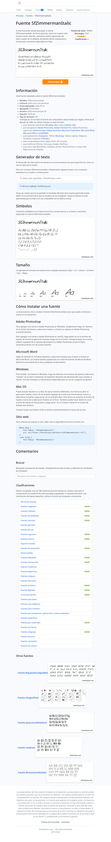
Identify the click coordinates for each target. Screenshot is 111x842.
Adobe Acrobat (39, 130)
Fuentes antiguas (28, 576)
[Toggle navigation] (19, 3)
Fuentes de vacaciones (30, 548)
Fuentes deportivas (29, 571)
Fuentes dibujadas (28, 557)
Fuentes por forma (29, 627)
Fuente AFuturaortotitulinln (56, 772)
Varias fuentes (27, 553)
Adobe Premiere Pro (62, 127)
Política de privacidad (50, 822)
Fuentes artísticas (28, 585)
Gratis (18, 10)
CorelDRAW (42, 133)
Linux (61, 125)
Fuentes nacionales (29, 641)
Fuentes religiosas (28, 632)
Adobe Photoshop (45, 127)
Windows (49, 125)
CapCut (75, 136)
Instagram (43, 136)
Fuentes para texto (29, 599)
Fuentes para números (30, 608)
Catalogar (28, 10)
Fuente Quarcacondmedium (56, 722)
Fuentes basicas (27, 539)
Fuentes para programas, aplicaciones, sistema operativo (45, 613)
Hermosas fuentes (28, 502)
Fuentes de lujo (27, 529)
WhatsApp (59, 136)
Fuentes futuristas (28, 581)
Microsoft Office (30, 133)
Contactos (65, 822)
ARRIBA (50, 10)
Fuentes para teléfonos (30, 604)
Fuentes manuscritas (29, 562)
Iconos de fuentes (28, 594)
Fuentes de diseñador (30, 515)
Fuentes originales (28, 506)
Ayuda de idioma (83, 10)
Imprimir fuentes (28, 543)
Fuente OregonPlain (52, 697)
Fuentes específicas (29, 618)
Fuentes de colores (29, 646)
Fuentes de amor (28, 636)
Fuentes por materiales (30, 622)
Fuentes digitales (28, 590)
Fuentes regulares (28, 534)
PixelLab (44, 138)
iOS (73, 125)
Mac (56, 125)
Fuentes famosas (28, 520)
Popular (59, 10)
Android (67, 125)
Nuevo (39, 10)
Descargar (55, 82)
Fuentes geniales (28, 525)
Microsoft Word (87, 130)
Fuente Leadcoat (50, 747)
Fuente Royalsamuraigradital (56, 672)
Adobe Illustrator (54, 130)
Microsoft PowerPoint (71, 130)
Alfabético (69, 10)
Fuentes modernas (29, 567)
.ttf (36, 117)
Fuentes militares (28, 511)
